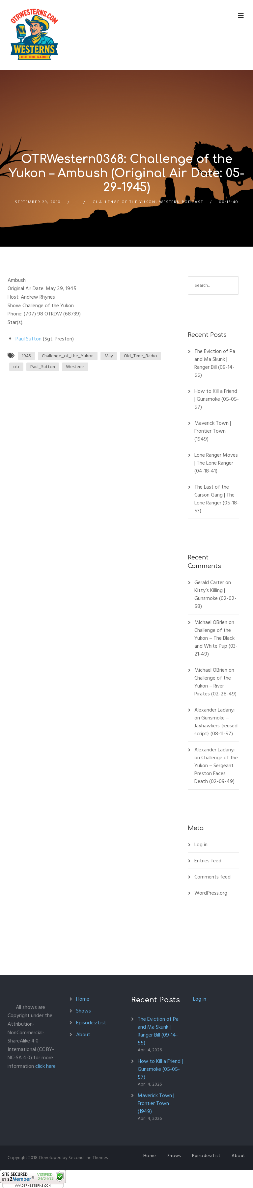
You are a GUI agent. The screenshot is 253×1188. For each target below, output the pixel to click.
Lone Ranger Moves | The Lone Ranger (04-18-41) (216, 463)
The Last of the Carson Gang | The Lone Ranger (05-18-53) (216, 499)
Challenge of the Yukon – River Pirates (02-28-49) (215, 686)
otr (16, 366)
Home (82, 999)
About (83, 1034)
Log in (201, 844)
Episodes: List (91, 1022)
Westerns (75, 366)
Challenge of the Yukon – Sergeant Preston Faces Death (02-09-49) (216, 769)
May (108, 356)
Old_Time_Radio (140, 356)
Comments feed (212, 877)
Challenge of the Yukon (124, 202)
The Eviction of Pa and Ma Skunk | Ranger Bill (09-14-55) (214, 363)
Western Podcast (181, 202)
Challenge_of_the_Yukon (68, 356)
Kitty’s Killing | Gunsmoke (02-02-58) (215, 598)
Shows (83, 1011)
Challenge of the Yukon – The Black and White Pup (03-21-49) (216, 642)
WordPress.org (210, 893)
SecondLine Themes (88, 1157)
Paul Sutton (28, 339)
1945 (26, 356)
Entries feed (207, 860)
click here (45, 1066)
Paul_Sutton (42, 366)
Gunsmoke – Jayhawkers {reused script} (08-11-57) (216, 726)
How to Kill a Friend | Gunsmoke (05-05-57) (216, 399)
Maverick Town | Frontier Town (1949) (212, 431)
